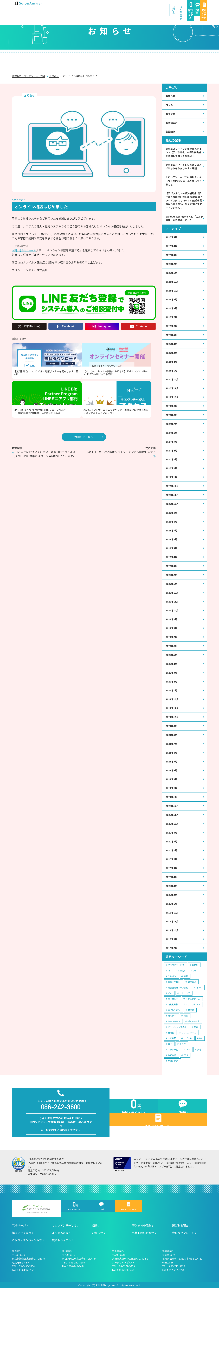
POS (186, 1105)
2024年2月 (172, 494)
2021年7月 (172, 784)
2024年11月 (173, 410)
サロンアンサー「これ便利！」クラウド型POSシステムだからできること (184, 187)
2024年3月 (172, 485)
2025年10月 (173, 308)
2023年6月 (172, 569)
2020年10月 (173, 868)
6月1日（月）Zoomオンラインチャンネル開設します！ (122, 417)
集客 (199, 1100)
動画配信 (171, 127)
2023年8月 (172, 550)
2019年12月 (173, 961)
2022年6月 (172, 681)
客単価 (191, 1060)
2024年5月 (172, 466)
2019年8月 (172, 989)
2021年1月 (172, 840)
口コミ (199, 1038)
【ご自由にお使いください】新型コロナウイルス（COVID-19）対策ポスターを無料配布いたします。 (46, 419)
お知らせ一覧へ (84, 398)
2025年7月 (172, 336)
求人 (170, 1043)
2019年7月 (172, 998)
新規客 (171, 1083)
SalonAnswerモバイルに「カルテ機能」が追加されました (184, 232)
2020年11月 (173, 858)
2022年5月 (172, 690)
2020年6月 (172, 905)
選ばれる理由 (114, 57)
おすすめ (171, 108)
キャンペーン (174, 1071)
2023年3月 (172, 597)
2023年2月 (172, 606)
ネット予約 (173, 1100)
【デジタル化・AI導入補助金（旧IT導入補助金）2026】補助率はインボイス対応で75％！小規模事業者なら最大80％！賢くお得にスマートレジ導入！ (184, 211)
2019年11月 (173, 970)
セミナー (172, 1066)
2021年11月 (173, 746)
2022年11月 (173, 634)
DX (200, 1088)
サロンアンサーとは (31, 57)
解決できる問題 (144, 57)
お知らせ (93, 6)
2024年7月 (172, 448)
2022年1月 (172, 728)
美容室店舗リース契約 (178, 1038)
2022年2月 (172, 718)
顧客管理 (192, 1032)
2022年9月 (172, 653)
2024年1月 (172, 504)
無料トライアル (148, 7)
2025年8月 (172, 326)
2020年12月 (173, 849)
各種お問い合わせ (143, 1290)
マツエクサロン (193, 1054)
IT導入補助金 (193, 1071)
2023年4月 (172, 588)
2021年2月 (172, 830)
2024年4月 (172, 476)
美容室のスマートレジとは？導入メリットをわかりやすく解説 (183, 170)
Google (181, 1021)
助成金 (195, 1015)
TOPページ (19, 1283)
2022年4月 (172, 700)
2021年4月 (172, 812)
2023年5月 (172, 578)
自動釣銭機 (173, 1054)
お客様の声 (172, 117)
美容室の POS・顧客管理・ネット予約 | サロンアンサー (34, 7)
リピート (188, 1088)
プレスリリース (189, 1083)
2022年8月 (172, 662)
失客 (196, 1077)
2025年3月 (172, 373)
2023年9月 (172, 541)
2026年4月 (172, 261)
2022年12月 (173, 625)
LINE (188, 1100)
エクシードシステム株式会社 (36, 1267)
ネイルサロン (174, 1060)
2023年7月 (172, 560)
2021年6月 (172, 793)
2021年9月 (172, 765)
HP (169, 1021)
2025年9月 (172, 317)
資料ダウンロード (195, 7)
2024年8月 (172, 438)
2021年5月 (172, 802)
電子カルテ (173, 1049)
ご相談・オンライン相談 (182, 57)
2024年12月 (173, 401)
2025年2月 (172, 382)
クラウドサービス (176, 1015)
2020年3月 (172, 933)
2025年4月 (172, 364)
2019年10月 (173, 980)
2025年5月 (172, 354)
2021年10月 (173, 756)
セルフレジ (184, 1043)
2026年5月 (172, 252)
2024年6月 (172, 457)
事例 (170, 1094)
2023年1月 (172, 616)
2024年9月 (172, 429)
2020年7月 (172, 896)
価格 (59, 57)
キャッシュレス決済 (177, 1077)
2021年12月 (173, 737)
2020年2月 (172, 942)
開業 (186, 1066)
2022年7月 (172, 672)
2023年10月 (173, 532)
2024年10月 (173, 420)
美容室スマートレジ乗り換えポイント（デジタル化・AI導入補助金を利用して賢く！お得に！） (183, 150)
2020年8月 (172, 886)
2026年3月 (172, 270)
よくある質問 (120, 6)
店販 (186, 1026)
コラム (170, 99)
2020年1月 (172, 952)
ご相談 (172, 7)
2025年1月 (172, 392)
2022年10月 (173, 644)
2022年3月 (172, 709)
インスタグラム (193, 1049)
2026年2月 (172, 280)
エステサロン (174, 1032)
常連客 (182, 1094)
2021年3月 (172, 821)
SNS (194, 1021)
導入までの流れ (83, 57)
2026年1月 (172, 289)
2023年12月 (173, 513)
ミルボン (172, 1026)
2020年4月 (172, 924)
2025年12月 (173, 298)
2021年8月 (172, 774)
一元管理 (172, 1088)
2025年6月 (172, 345)
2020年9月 (172, 877)
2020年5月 (172, 914)
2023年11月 (173, 522)
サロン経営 (173, 1111)
